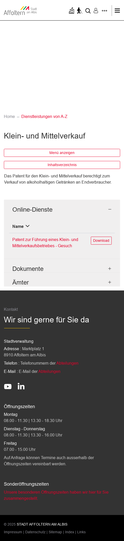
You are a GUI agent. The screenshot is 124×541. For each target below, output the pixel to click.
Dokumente (27, 268)
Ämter (20, 282)
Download (102, 240)
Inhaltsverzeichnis (62, 165)
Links (81, 532)
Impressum (13, 532)
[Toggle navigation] (118, 10)
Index (69, 532)
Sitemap (55, 532)
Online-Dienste (32, 209)
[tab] (62, 206)
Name (18, 226)
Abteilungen (67, 363)
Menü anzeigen (62, 153)
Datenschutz (35, 532)
